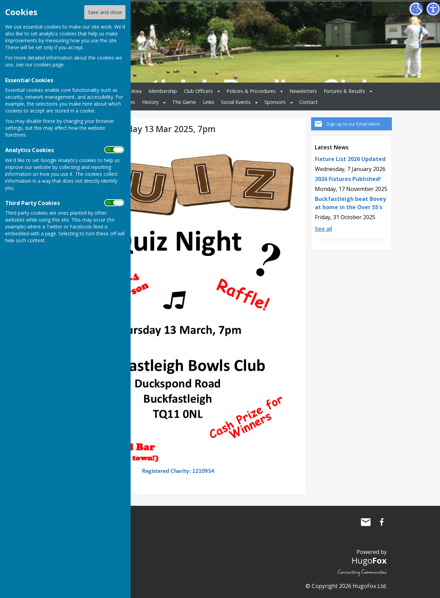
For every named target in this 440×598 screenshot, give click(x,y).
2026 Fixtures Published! (348, 179)
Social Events (236, 102)
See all (323, 229)
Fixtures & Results (344, 91)
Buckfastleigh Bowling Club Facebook (381, 522)
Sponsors (275, 102)
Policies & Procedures (251, 91)
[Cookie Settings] (416, 9)
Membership (162, 91)
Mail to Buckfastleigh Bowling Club (366, 522)
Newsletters (303, 91)
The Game (184, 102)
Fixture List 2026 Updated (350, 159)
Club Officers (198, 91)
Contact (308, 102)
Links (208, 102)
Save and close (105, 12)
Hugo (369, 560)
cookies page (49, 64)
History (150, 102)
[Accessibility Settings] (433, 9)
